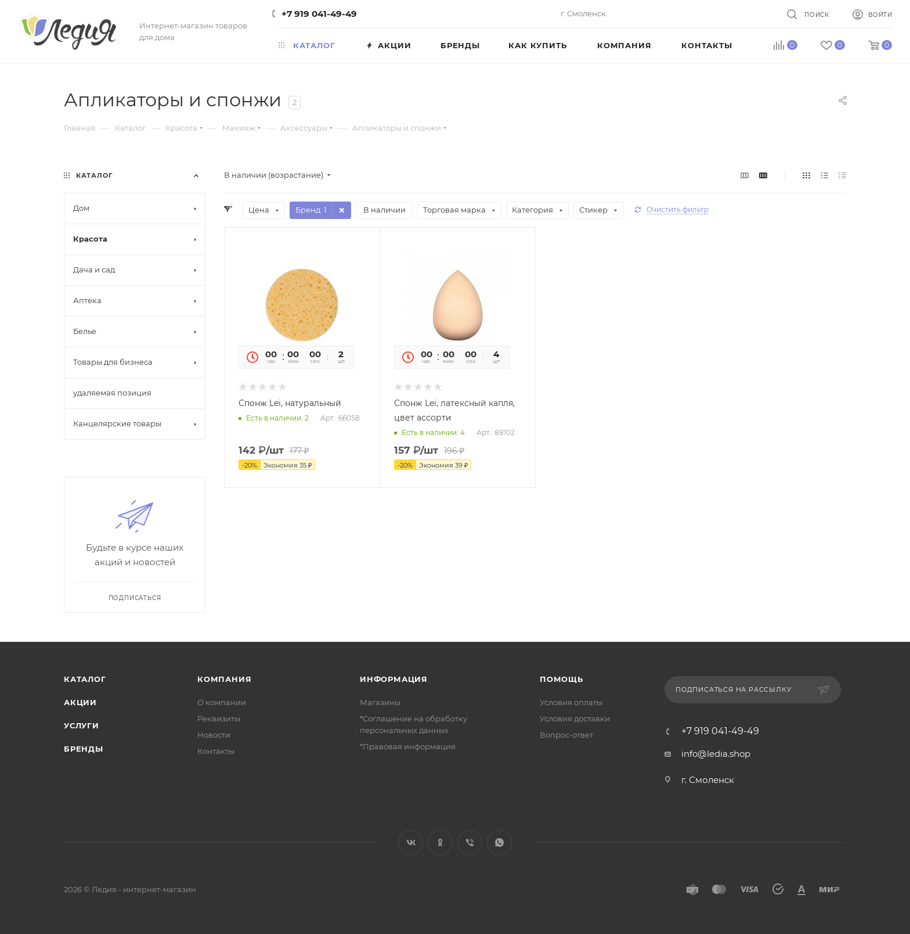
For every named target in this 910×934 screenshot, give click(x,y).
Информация (394, 679)
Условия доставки (575, 718)
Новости (213, 734)
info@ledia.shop (715, 753)
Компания (224, 679)
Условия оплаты (571, 702)
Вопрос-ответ (566, 734)
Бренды (83, 748)
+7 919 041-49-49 (319, 13)
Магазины (380, 702)
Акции (80, 702)
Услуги (81, 725)
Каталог (85, 679)
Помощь (561, 679)
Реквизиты (218, 718)
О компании (221, 702)
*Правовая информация (408, 746)
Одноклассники (440, 842)
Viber (469, 842)
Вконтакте (410, 842)
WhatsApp (499, 842)
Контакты (215, 751)
